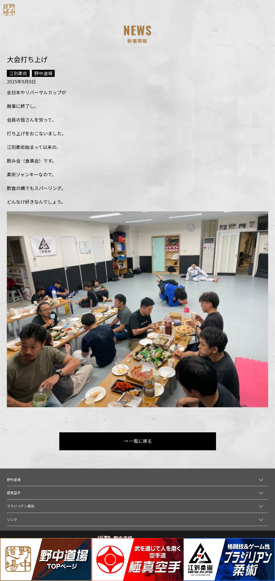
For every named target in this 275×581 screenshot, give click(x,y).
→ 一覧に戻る (137, 440)
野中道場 (14, 479)
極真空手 (14, 492)
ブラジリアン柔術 (20, 506)
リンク (12, 519)
